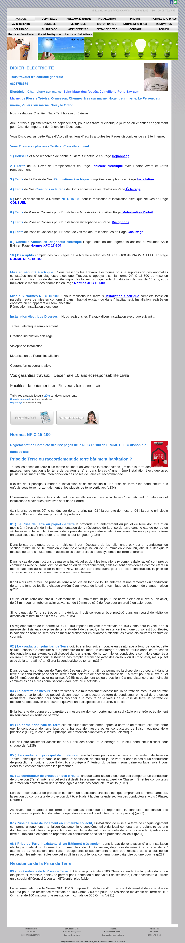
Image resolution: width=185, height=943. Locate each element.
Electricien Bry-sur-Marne (72, 935)
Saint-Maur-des (75, 91)
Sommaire (121, 941)
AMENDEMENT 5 (31, 929)
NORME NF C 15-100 (154, 935)
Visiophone (120, 222)
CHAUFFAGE (31, 932)
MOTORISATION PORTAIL (113, 932)
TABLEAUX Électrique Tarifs (72, 932)
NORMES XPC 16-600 (72, 929)
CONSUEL (113, 929)
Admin (113, 941)
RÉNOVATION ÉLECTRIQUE (30, 935)
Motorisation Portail (137, 212)
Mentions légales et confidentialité (97, 941)
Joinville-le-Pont (112, 91)
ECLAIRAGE (154, 932)
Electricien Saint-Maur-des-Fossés (113, 935)
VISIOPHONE (154, 929)
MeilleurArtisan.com (75, 941)
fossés (93, 91)
